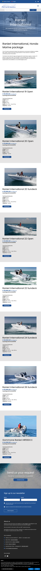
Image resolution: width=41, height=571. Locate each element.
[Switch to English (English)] (13, 1)
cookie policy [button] (31, 563)
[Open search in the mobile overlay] (20, 10)
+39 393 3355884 (14, 539)
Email (22, 497)
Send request (10, 510)
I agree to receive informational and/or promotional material (18, 506)
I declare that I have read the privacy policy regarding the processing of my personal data (21, 504)
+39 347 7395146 (15, 542)
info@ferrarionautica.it (13, 548)
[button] (38, 6)
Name (5, 497)
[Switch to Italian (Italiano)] (6, 1)
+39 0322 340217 (24, 546)
